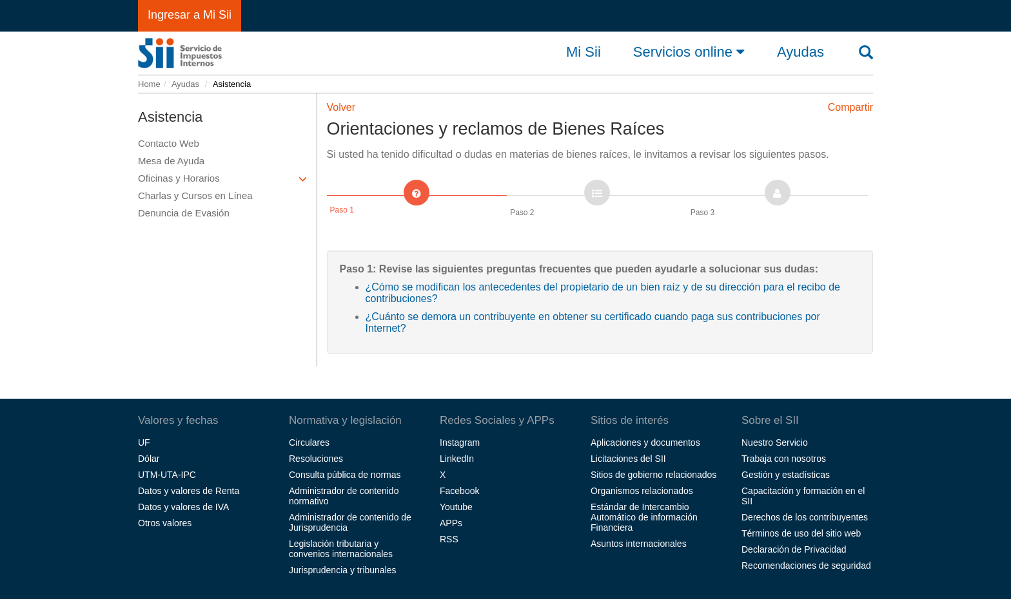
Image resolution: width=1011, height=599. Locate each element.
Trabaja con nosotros (783, 458)
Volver (341, 107)
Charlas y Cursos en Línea (195, 195)
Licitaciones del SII (628, 458)
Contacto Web (168, 143)
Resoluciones (316, 458)
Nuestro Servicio (774, 442)
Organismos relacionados (642, 491)
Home (149, 84)
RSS (449, 539)
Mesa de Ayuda (171, 160)
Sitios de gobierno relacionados (653, 475)
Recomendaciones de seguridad (806, 565)
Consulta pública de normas (345, 475)
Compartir (850, 107)
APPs (451, 523)
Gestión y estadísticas (785, 475)
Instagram (460, 442)
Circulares (309, 442)
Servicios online (689, 51)
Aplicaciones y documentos (645, 442)
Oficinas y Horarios (222, 178)
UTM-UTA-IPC (167, 475)
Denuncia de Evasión (184, 212)
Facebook (459, 491)
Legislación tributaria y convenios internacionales (341, 548)
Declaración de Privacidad (794, 549)
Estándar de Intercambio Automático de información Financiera (644, 517)
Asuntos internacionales (639, 543)
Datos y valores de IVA (183, 507)
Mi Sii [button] (583, 52)
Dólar (148, 458)
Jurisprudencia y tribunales (343, 570)
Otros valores (164, 523)
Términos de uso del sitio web (801, 533)
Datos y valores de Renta (188, 491)
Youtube (456, 507)
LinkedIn (457, 458)
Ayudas (185, 84)
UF (144, 442)
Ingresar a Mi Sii (189, 14)
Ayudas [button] (800, 52)
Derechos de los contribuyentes (804, 517)
